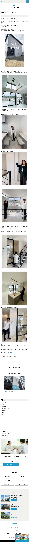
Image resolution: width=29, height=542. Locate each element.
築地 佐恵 (5, 418)
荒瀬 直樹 (5, 429)
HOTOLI (16, 531)
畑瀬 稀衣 (5, 427)
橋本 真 (4, 416)
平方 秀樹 (5, 406)
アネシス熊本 (9, 530)
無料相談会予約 (11, 464)
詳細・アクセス (14, 500)
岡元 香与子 (5, 425)
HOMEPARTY (9, 531)
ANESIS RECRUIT (10, 534)
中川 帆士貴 (5, 433)
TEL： (14, 498)
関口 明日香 (5, 414)
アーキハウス (17, 530)
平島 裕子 (5, 410)
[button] (1, 382)
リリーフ (8, 533)
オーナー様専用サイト (19, 533)
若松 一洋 (5, 404)
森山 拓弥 (5, 412)
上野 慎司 (5, 431)
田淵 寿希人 (5, 408)
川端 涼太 (5, 420)
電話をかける (8, 540)
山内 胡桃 (5, 402)
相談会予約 (22, 540)
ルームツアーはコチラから (6, 352)
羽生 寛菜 (4, 15)
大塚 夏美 (5, 423)
